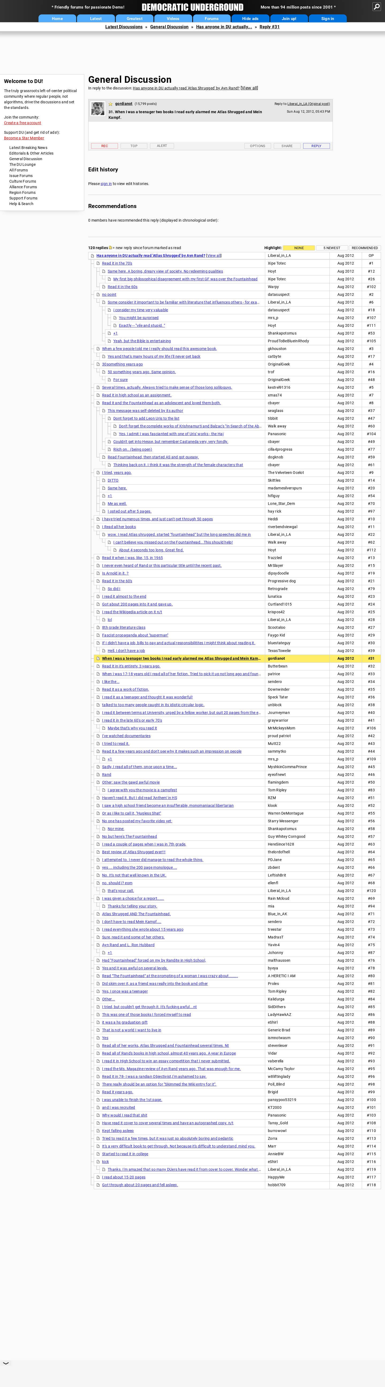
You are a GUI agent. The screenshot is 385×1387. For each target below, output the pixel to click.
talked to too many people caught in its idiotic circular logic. (153, 705)
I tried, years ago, (117, 472)
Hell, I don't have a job (126, 651)
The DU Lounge (22, 164)
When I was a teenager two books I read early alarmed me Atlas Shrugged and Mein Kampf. (182, 658)
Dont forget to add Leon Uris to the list (146, 418)
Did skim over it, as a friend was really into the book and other (155, 983)
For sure (120, 380)
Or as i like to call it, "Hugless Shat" (131, 813)
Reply (316, 146)
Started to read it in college (125, 1154)
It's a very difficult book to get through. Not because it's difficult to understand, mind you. (178, 1146)
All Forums (18, 170)
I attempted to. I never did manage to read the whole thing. (152, 860)
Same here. (117, 488)
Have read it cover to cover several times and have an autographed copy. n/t (168, 1123)
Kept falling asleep (118, 1131)
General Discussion (169, 26)
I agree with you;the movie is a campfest (142, 790)
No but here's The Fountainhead (129, 836)
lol (110, 620)
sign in (106, 184)
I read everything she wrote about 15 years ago (142, 929)
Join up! (289, 18)
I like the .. (111, 681)
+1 (115, 333)
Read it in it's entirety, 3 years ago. (131, 666)
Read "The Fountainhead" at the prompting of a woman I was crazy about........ (170, 976)
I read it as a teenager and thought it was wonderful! (147, 697)
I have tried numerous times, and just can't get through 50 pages (157, 519)
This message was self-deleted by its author (145, 410)
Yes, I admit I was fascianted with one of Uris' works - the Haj (171, 434)
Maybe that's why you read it (132, 728)
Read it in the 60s (122, 287)
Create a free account (22, 123)
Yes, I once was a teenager (125, 991)
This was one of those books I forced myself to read (146, 1014)
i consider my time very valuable (140, 310)
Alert (162, 146)
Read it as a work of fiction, (125, 689)
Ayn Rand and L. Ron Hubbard (128, 945)
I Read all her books (119, 527)
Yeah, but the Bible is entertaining (142, 341)
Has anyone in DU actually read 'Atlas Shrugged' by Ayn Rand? (186, 88)
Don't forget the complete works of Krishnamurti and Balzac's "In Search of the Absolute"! (195, 426)
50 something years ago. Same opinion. (142, 372)
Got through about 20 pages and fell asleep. (140, 1185)
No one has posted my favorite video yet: (137, 821)
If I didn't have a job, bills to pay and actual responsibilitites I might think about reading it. (178, 643)
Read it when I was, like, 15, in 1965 (132, 558)
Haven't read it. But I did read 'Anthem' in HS (139, 798)
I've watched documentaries (126, 736)
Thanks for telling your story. (132, 906)
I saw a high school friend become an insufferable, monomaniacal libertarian (168, 805)
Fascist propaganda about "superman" (135, 635)
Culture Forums (22, 181)
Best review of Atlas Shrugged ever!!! (133, 852)
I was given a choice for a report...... (133, 898)
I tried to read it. (116, 743)
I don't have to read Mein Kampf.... (131, 922)
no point (109, 294)
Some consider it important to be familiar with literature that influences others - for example (186, 302)
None (299, 248)
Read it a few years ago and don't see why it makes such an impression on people (172, 751)
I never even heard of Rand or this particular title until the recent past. (162, 565)
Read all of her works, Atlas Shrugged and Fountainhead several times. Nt (165, 1045)
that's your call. (121, 891)
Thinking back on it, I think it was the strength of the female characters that (178, 465)
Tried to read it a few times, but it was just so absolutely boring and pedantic (167, 1138)
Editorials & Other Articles (31, 153)
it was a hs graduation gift (125, 1022)
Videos (173, 18)
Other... (108, 999)
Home (57, 18)
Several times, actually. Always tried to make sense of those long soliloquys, (167, 387)
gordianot (124, 103)
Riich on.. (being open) (132, 449)
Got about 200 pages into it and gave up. (137, 604)
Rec (104, 146)
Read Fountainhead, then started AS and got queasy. (153, 457)
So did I (114, 589)
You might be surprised (139, 318)
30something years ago (122, 364)
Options (257, 146)
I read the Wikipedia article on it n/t (132, 612)
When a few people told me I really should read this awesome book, (159, 349)
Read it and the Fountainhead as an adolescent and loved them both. (161, 403)
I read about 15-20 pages (123, 1177)
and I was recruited (118, 1107)
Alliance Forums (23, 187)
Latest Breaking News (28, 148)
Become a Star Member (24, 138)
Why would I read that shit (124, 1115)
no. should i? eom (117, 883)
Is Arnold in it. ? (115, 573)
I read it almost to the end (124, 596)
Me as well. (117, 503)
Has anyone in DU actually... (224, 26)
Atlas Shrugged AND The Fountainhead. (136, 914)
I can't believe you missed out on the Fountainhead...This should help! (173, 542)
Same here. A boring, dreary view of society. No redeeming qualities (165, 271)
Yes (105, 1038)
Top (133, 146)
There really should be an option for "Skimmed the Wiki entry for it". (159, 1084)
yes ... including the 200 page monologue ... (139, 867)
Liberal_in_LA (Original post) (308, 104)
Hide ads (250, 18)
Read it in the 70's (117, 263)
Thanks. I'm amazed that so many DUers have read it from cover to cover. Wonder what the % (188, 1169)
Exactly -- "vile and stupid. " (142, 325)
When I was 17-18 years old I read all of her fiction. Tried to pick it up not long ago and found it (183, 674)
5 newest (332, 248)
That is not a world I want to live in (131, 1030)
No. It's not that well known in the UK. (134, 875)
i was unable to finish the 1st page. (132, 1100)
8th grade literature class (123, 627)
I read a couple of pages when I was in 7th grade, (144, 844)
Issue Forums (21, 176)
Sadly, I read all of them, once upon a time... (139, 767)
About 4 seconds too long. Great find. (151, 550)
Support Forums (23, 198)
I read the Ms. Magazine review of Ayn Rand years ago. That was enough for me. (171, 1069)
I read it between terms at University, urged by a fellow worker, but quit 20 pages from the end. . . (185, 712)
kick (105, 1162)
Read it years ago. (117, 1092)
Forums (212, 18)
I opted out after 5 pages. (130, 511)
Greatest (135, 18)
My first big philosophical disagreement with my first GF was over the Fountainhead (185, 279)
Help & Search (21, 204)
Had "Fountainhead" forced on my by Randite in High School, (154, 960)
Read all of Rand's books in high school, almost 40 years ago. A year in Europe (169, 1053)
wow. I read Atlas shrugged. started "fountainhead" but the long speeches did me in (179, 534)
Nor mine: (116, 829)
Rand (106, 774)
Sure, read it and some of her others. (133, 937)
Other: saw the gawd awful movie (131, 782)
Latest (96, 18)
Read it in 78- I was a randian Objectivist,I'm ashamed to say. (154, 1076)
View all (249, 88)
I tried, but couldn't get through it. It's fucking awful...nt (149, 1007)
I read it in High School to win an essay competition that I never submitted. (166, 1061)
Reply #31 (270, 26)
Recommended (365, 248)
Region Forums (22, 192)
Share (287, 146)
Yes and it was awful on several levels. (135, 968)
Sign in (327, 18)
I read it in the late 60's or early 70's (132, 720)
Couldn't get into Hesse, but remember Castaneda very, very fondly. (170, 441)
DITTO (113, 480)
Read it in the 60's (117, 581)
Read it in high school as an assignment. (137, 395)
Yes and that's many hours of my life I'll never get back (154, 356)
